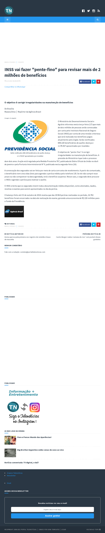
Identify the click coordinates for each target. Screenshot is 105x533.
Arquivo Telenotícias (15, 473)
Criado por (43, 529)
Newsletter (11, 475)
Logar (63, 529)
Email (9, 483)
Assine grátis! (52, 516)
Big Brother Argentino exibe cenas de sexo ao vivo (40, 450)
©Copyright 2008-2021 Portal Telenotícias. (20, 529)
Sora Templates (53, 529)
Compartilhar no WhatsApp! (14, 87)
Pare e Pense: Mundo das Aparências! (34, 437)
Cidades (21, 62)
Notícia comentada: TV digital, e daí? (21, 462)
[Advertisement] (52, 43)
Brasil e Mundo (10, 62)
